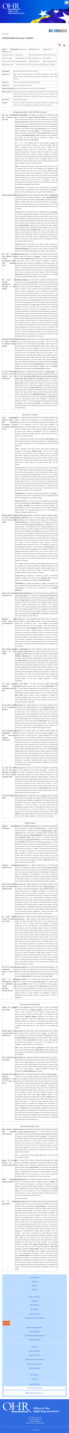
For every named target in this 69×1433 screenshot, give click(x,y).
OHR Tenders (34, 1375)
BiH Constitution (34, 1331)
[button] (67, 2)
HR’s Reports (34, 1309)
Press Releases (34, 1277)
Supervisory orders (34, 1355)
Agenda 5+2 (34, 1347)
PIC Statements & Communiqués (34, 1318)
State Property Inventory (34, 1364)
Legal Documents (34, 1314)
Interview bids (6, 1323)
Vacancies (34, 1379)
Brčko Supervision (34, 1351)
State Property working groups (34, 1359)
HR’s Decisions (34, 1305)
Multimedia (34, 1301)
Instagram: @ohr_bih (34, 1393)
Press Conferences (34, 1297)
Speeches (34, 1289)
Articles (34, 1285)
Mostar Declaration (34, 1368)
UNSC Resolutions (34, 1339)
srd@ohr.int (37, 1421)
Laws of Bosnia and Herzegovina (34, 1335)
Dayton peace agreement (34, 1327)
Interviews (34, 1281)
